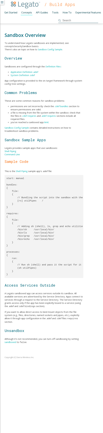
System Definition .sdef (23, 75)
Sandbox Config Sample (50, 49)
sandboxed (10, 341)
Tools (55, 12)
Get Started (10, 12)
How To (67, 12)
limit (46, 122)
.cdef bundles (61, 106)
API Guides (42, 12)
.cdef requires (29, 115)
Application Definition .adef (24, 71)
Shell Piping (10, 151)
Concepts (26, 12)
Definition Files (53, 66)
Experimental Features (88, 12)
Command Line (12, 154)
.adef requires (48, 115)
